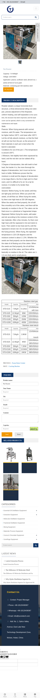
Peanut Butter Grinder (18, 363)
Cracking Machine (14, 366)
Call (15, 695)
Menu (25, 695)
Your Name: (7, 388)
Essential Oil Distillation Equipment (15, 510)
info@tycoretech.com (22, 616)
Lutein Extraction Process (13, 561)
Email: (5, 405)
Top (35, 695)
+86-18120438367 (12, 2)
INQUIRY (8, 89)
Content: (6, 413)
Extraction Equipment (11, 515)
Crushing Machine (10, 465)
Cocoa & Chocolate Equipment (14, 535)
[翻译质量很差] (6, 657)
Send (6, 434)
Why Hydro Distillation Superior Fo (16, 579)
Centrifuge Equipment (11, 539)
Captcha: (6, 425)
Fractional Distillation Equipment (14, 523)
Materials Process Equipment (13, 531)
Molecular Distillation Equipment (14, 519)
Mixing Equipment (9, 527)
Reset (18, 434)
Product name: (8, 380)
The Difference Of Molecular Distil (16, 570)
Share (5, 695)
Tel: (4, 396)
